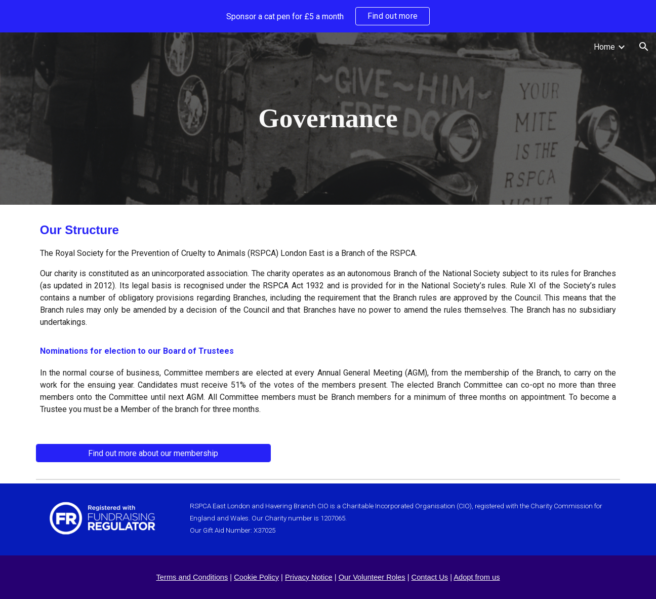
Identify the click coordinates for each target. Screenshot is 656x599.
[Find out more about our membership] (153, 453)
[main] (328, 118)
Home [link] (604, 47)
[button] (644, 46)
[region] (328, 16)
